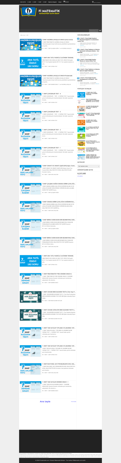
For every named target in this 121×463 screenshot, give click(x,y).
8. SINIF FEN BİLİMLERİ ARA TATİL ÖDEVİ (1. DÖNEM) (92, 107)
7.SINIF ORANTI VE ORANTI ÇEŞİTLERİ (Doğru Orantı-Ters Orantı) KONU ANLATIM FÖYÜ (69, 166)
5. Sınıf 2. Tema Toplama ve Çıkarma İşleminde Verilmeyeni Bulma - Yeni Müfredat (88, 51)
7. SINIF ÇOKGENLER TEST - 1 (51, 148)
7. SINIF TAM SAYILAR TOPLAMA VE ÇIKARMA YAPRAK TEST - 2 (62, 328)
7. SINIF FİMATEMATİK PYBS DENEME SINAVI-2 (57, 274)
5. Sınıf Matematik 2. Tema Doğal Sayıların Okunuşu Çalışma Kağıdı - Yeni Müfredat (93, 149)
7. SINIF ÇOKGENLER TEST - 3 (51, 111)
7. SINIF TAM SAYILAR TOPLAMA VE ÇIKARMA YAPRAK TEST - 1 (62, 346)
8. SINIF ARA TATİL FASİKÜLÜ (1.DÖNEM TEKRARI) (91, 121)
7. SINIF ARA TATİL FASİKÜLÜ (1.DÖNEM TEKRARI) (57, 57)
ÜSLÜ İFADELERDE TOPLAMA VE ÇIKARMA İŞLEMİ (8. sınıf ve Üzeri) (92, 100)
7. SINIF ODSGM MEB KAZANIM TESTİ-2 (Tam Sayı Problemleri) (61, 292)
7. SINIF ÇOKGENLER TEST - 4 (51, 93)
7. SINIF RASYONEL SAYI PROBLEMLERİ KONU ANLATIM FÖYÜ (62, 364)
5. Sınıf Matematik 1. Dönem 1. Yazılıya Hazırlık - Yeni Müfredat (93, 142)
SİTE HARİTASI (80, 176)
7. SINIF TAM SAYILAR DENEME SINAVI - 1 (55, 382)
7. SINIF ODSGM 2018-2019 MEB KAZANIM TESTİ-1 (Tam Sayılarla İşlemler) (65, 310)
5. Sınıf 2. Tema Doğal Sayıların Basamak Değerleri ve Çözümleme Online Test (88, 40)
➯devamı (82, 45)
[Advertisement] (60, 28)
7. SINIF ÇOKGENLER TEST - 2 (51, 130)
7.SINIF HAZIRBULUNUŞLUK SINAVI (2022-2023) (57, 39)
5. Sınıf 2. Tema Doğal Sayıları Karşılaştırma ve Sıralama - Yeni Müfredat (87, 79)
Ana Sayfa (23, 35)
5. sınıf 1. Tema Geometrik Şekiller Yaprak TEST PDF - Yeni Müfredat (93, 114)
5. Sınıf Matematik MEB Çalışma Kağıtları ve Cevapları (92, 135)
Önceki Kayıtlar (73, 401)
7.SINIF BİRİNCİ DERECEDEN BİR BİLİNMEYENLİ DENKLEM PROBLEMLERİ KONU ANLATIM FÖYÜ (72, 238)
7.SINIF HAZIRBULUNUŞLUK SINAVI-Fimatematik (57, 75)
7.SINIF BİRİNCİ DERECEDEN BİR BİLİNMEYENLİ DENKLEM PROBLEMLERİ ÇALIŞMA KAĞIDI (70, 220)
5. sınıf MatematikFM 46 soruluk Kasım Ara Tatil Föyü (92, 128)
